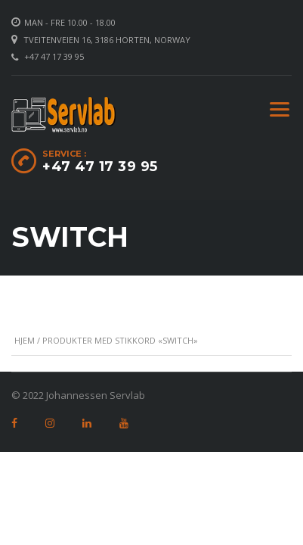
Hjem (24, 340)
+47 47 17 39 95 (54, 56)
